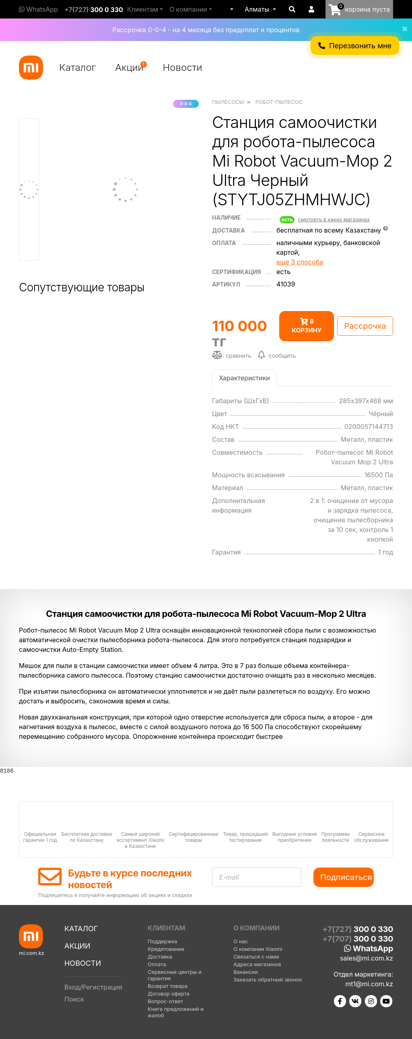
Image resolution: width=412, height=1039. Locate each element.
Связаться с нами (256, 956)
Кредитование (166, 949)
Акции (131, 67)
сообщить (277, 355)
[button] (231, 9)
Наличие (226, 217)
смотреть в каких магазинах (334, 219)
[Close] (401, 23)
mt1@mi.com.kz (369, 984)
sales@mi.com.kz (366, 958)
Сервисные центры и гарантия (175, 975)
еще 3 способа (299, 262)
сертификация (236, 271)
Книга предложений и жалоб (176, 1012)
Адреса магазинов (257, 964)
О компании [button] (188, 9)
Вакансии (245, 972)
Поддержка (162, 941)
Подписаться (346, 877)
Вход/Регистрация (93, 987)
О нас (240, 941)
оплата (224, 242)
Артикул (226, 284)
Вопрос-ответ (165, 1001)
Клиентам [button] (142, 9)
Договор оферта (169, 993)
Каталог (77, 67)
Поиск (74, 999)
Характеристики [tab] (244, 378)
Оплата (157, 964)
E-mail (229, 877)
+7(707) (357, 939)
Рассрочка (365, 326)
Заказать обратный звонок (267, 979)
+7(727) (93, 10)
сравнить (231, 355)
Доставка (228, 230)
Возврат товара (167, 986)
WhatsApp (38, 9)
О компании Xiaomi (257, 949)
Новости (182, 67)
